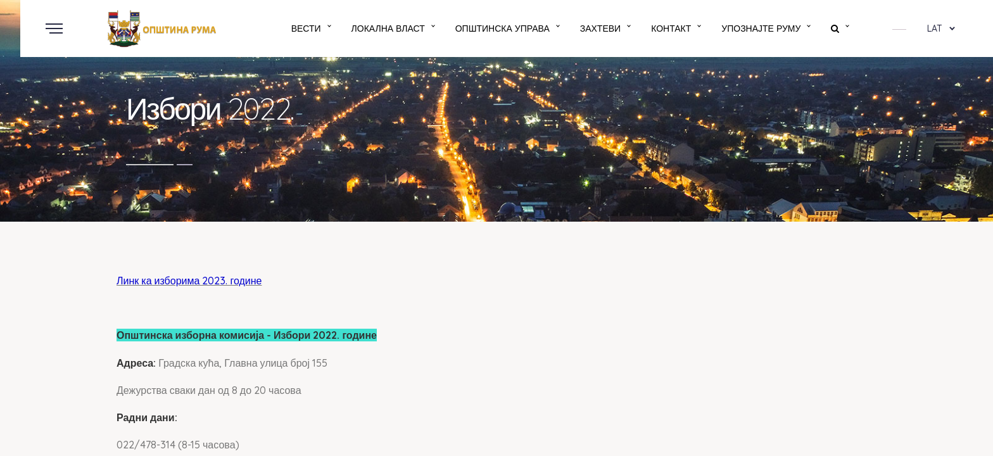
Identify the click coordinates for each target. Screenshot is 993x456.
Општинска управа (502, 28)
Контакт (671, 28)
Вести (306, 28)
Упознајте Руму (760, 28)
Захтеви (600, 28)
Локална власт (388, 28)
